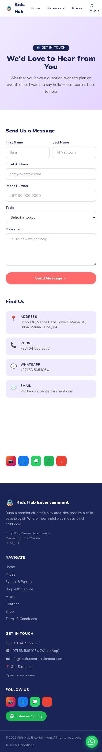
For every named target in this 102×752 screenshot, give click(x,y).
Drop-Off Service (19, 589)
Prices (77, 8)
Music (10, 597)
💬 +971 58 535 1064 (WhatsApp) (32, 651)
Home (35, 8)
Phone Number (17, 186)
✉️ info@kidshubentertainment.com (34, 659)
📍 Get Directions (20, 667)
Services (56, 8)
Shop (10, 611)
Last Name (61, 142)
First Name (14, 142)
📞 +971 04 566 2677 (23, 643)
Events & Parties (19, 582)
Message (12, 229)
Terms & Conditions (21, 619)
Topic (10, 207)
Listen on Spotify (26, 716)
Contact (12, 604)
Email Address (17, 164)
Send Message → (51, 278)
